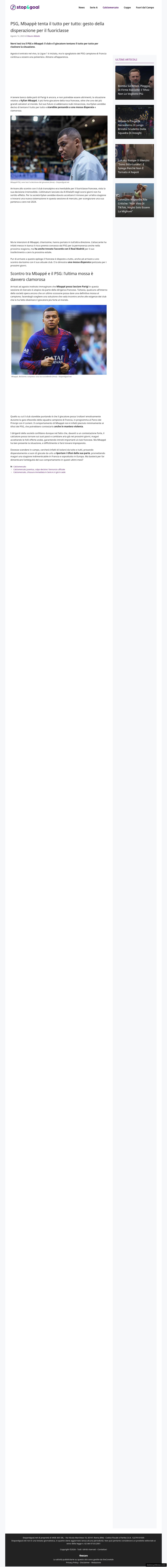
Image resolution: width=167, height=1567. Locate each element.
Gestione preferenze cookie (156, 1565)
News (82, 7)
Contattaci (102, 1549)
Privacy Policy (72, 1562)
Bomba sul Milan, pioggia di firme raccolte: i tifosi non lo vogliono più (134, 89)
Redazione (96, 1562)
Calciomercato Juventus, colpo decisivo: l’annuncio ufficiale (39, 469)
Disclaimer (85, 1562)
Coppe (127, 7)
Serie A (94, 7)
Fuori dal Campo (145, 7)
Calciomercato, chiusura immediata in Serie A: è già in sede (39, 472)
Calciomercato (111, 7)
